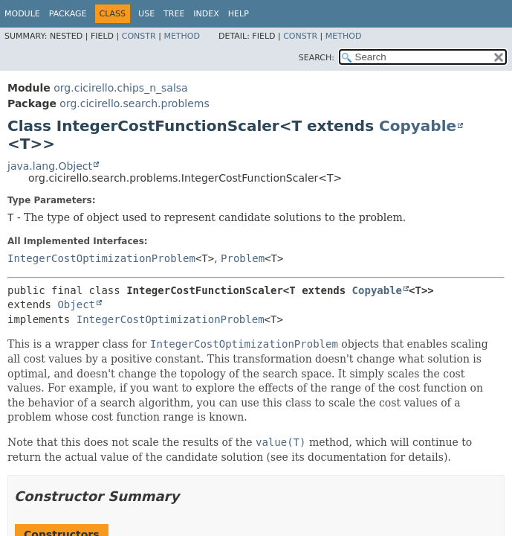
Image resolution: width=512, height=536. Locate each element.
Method (181, 36)
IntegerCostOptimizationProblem (101, 258)
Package (68, 14)
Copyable (417, 126)
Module (22, 14)
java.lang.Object (49, 166)
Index (205, 14)
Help (238, 14)
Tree (173, 14)
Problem (243, 258)
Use (146, 14)
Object (76, 304)
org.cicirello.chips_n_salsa (120, 88)
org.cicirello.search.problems (134, 103)
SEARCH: (316, 58)
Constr (139, 36)
